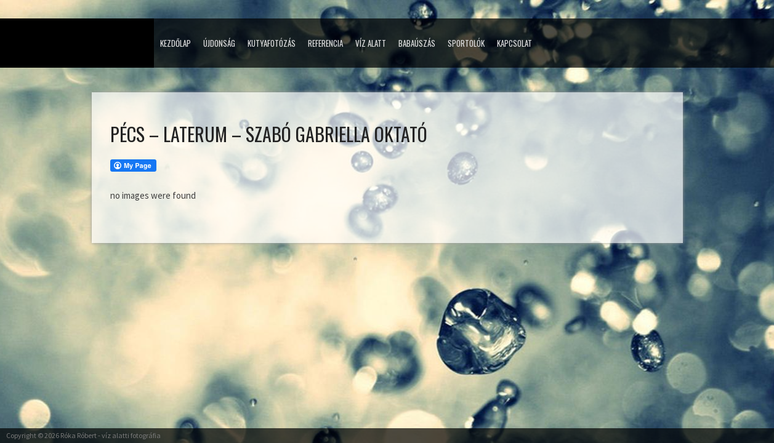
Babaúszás (416, 43)
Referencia (325, 43)
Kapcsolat (514, 43)
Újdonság (219, 43)
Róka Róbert (78, 435)
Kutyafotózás (272, 43)
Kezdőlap (175, 43)
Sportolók (466, 43)
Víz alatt (370, 43)
